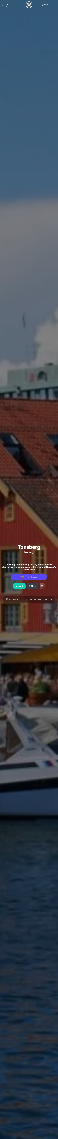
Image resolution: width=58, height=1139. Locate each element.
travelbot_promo (31, 577)
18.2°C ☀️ (48, 599)
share (45, 5)
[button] (3, 4)
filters (32, 586)
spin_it (19, 586)
